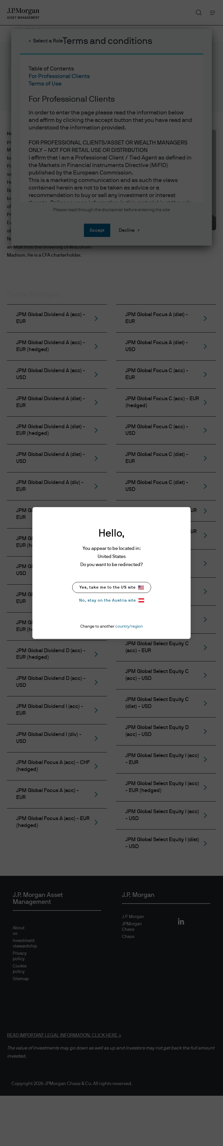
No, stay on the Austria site (111, 600)
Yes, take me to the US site (111, 587)
